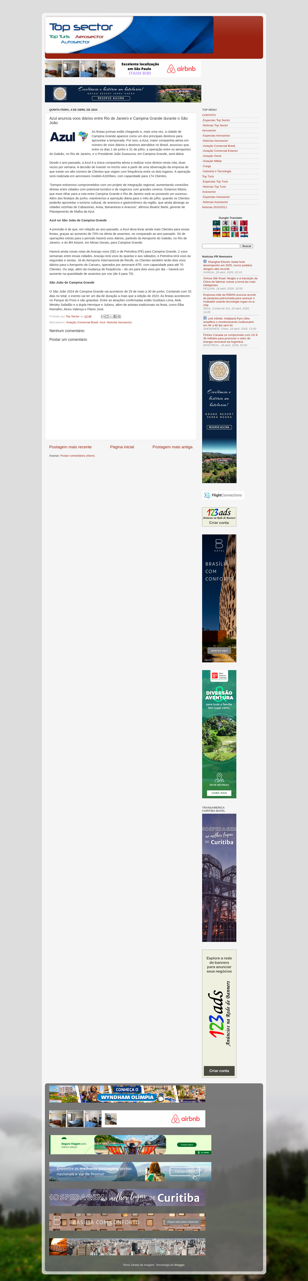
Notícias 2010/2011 (214, 207)
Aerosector (209, 130)
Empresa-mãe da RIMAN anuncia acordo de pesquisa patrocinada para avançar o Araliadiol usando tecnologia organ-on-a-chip (229, 300)
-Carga (206, 166)
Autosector (209, 191)
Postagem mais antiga (172, 447)
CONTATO (209, 115)
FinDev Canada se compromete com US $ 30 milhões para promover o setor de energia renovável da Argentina (230, 338)
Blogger (179, 1264)
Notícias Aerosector (119, 322)
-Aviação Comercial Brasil (218, 145)
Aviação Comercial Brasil (82, 322)
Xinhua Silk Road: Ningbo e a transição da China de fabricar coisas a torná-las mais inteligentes (230, 282)
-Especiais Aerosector (216, 135)
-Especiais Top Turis (215, 181)
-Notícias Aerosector (215, 140)
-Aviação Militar (212, 161)
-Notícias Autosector (215, 202)
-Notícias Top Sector (215, 125)
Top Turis (208, 176)
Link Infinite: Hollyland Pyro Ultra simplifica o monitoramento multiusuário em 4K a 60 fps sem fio (228, 321)
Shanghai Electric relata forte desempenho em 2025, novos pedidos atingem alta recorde (227, 265)
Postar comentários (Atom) (78, 455)
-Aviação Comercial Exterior (220, 150)
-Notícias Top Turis (214, 186)
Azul (102, 322)
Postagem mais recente (70, 447)
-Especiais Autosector (216, 197)
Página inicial (122, 447)
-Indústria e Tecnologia (216, 171)
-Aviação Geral (211, 155)
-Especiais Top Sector (216, 120)
